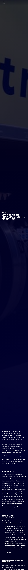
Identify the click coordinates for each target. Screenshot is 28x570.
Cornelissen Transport (11, 432)
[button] (25, 2)
